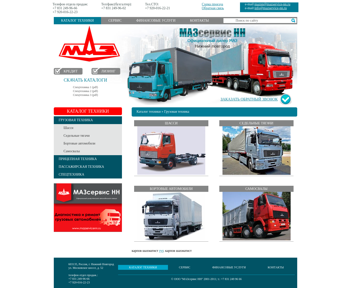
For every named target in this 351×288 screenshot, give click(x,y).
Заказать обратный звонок (249, 99)
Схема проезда (212, 4)
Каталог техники (77, 20)
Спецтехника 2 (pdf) (85, 91)
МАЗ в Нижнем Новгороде (90, 43)
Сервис (114, 20)
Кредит (71, 71)
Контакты (199, 20)
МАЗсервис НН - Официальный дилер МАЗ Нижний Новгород (212, 37)
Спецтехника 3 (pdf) (85, 95)
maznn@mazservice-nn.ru (272, 4)
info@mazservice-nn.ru (271, 8)
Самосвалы (72, 151)
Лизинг (108, 71)
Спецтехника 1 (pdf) (85, 87)
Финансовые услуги (156, 20)
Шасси (68, 128)
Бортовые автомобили (79, 143)
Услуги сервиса (88, 207)
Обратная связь (213, 8)
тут (161, 251)
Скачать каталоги (85, 80)
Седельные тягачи (77, 135)
